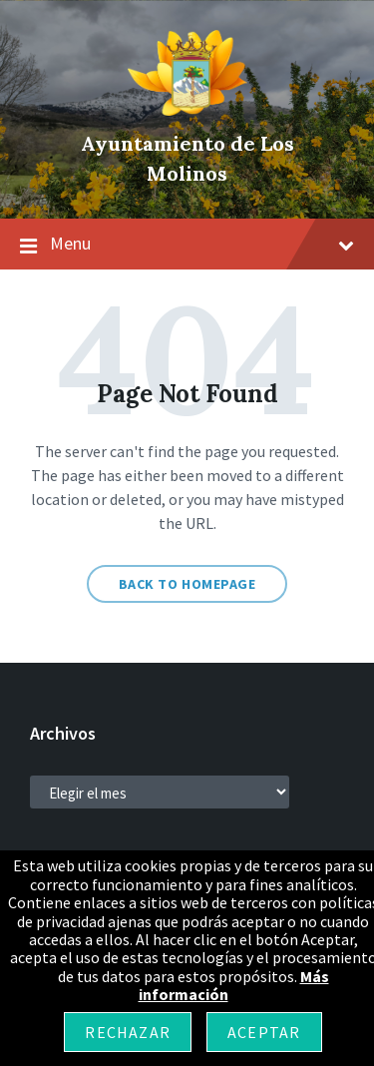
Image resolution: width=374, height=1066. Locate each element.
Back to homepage (187, 584)
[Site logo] (187, 110)
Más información (234, 985)
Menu (187, 245)
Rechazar (128, 1032)
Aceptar (263, 1032)
